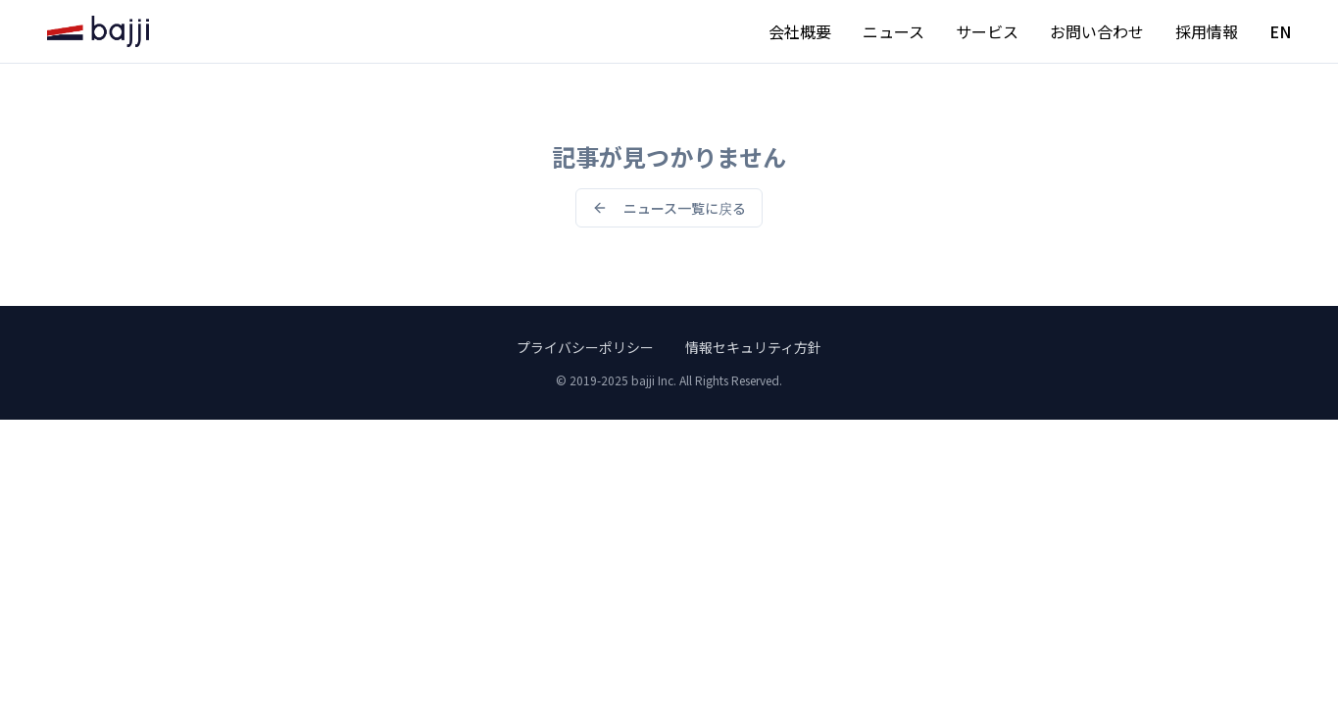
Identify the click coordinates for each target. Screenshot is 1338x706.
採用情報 (1206, 31)
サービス (987, 31)
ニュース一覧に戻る (669, 208)
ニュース (893, 31)
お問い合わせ (1097, 31)
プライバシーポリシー (585, 347)
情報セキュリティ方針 (753, 347)
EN (1280, 31)
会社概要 (799, 31)
